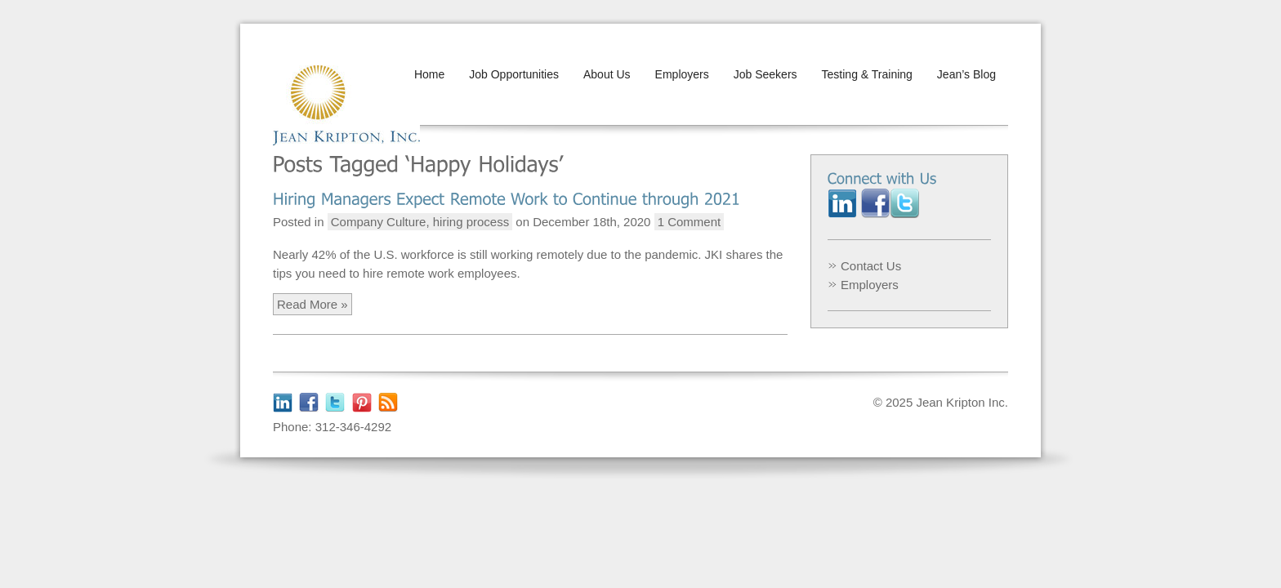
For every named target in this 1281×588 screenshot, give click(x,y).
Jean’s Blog (966, 74)
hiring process (471, 222)
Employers (682, 74)
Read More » (312, 304)
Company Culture (378, 222)
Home (429, 74)
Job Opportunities (514, 74)
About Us (607, 74)
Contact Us (871, 266)
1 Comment (689, 222)
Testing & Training (867, 74)
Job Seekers (765, 74)
